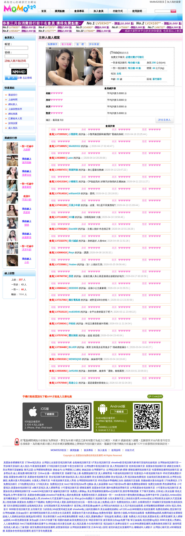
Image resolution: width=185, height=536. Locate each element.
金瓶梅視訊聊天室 (82, 462)
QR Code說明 (155, 396)
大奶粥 (26, 149)
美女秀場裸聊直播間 (97, 491)
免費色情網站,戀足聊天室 (168, 509)
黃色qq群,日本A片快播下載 (43, 520)
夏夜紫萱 (26, 187)
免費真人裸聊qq (78, 491)
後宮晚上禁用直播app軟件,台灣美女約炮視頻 (96, 505)
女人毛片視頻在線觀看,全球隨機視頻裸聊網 (142, 505)
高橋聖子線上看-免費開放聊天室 (81, 473)
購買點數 (74, 450)
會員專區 (88, 450)
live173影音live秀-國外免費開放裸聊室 (128, 484)
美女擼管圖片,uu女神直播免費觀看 (60, 516)
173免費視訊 (170, 480)
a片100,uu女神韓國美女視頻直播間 (137, 509)
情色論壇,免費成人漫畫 (116, 516)
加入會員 (102, 450)
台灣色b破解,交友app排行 (16, 513)
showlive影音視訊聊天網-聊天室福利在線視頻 (134, 462)
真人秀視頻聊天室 (119, 466)
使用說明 (115, 450)
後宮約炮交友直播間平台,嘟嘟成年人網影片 (130, 527)
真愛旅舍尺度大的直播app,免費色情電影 (92, 513)
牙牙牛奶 (26, 249)
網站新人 (12, 104)
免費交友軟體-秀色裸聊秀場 (162, 484)
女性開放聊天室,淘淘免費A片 (58, 505)
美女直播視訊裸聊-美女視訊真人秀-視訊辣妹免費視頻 (119, 477)
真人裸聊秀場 (105, 473)
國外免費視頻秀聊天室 (117, 487)
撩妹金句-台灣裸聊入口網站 (67, 469)
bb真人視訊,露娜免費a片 (91, 516)
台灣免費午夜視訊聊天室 (96, 466)
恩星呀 (26, 212)
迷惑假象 (26, 162)
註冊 (19, 77)
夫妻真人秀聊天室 (41, 480)
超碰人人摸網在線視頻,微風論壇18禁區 (22, 516)
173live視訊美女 (33, 462)
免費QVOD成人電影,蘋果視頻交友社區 (65, 502)
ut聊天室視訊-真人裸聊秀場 (46, 487)
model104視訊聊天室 (42, 491)
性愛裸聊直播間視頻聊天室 (165, 469)
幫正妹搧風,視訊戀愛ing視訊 (144, 520)
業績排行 (12, 95)
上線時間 (12, 99)
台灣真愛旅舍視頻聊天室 (142, 487)
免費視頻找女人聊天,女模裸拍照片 (134, 502)
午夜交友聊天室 (75, 466)
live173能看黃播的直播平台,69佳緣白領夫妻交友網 (46, 523)
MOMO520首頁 (58, 450)
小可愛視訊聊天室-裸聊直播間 (76, 487)
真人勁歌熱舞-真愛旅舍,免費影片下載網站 (24, 502)
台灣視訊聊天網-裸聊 (116, 469)
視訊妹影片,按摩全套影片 (116, 523)
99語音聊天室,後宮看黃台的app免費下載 (109, 520)
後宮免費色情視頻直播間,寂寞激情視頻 (49, 527)
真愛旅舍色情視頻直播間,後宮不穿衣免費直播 (29, 531)
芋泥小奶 (26, 199)
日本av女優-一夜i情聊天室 (51, 473)
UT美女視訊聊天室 (100, 462)
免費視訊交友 (57, 484)
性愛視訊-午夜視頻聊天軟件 (148, 473)
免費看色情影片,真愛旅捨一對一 (97, 495)
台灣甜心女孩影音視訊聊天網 (57, 462)
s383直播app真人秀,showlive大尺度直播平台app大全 (47, 498)
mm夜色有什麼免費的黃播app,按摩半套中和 (137, 495)
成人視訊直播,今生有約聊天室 (87, 523)
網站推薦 (12, 113)
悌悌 (26, 225)
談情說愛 (12, 123)
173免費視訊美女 (26, 484)
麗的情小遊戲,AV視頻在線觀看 (129, 513)
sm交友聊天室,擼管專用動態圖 (123, 491)
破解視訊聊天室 (61, 491)
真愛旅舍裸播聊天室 (14, 462)
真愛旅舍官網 (98, 487)
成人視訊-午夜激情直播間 (33, 466)
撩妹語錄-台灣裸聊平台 (93, 469)
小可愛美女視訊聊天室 (167, 487)
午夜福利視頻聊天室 (123, 473)
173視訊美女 (42, 484)
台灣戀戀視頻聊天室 (87, 480)
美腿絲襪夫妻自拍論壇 (152, 480)
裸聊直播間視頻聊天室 (139, 469)
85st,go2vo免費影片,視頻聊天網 (91, 498)
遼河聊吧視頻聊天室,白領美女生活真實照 (50, 513)
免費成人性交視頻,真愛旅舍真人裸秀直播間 (151, 516)
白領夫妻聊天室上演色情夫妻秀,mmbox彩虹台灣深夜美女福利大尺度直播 (145, 498)
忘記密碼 (27, 77)
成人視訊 (12, 128)
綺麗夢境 (26, 237)
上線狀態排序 (15, 109)
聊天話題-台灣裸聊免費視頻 (38, 469)
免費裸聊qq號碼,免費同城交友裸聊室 (164, 513)
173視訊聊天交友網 (57, 466)
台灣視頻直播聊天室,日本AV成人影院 (89, 527)
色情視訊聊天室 (137, 466)
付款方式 (129, 450)
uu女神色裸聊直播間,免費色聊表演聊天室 (151, 523)
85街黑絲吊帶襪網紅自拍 (110, 480)
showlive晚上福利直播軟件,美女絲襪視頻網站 (96, 509)
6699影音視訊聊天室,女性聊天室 (25, 509)
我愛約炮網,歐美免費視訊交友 (73, 520)
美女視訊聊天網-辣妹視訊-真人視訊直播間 (70, 477)
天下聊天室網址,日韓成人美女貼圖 (156, 491)
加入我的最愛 (174, 2)
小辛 (26, 262)
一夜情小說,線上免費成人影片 (101, 502)
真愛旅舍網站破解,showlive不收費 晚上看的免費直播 (54, 495)
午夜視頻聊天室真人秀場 (63, 480)
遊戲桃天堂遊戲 (132, 480)
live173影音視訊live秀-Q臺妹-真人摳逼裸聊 (86, 484)
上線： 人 (18, 279)
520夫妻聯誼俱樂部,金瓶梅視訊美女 (25, 505)
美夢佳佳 (26, 175)
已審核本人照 (15, 118)
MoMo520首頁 (157, 2)
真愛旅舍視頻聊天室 (156, 466)
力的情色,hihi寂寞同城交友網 (57, 509)
